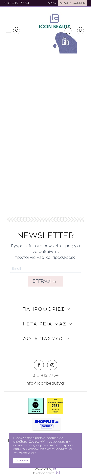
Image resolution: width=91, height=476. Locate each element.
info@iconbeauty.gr (45, 383)
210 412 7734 (16, 3)
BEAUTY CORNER (72, 3)
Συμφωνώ (21, 460)
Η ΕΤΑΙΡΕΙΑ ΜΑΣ (44, 324)
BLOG (52, 3)
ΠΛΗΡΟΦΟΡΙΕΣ (43, 309)
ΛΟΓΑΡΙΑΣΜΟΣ (43, 339)
